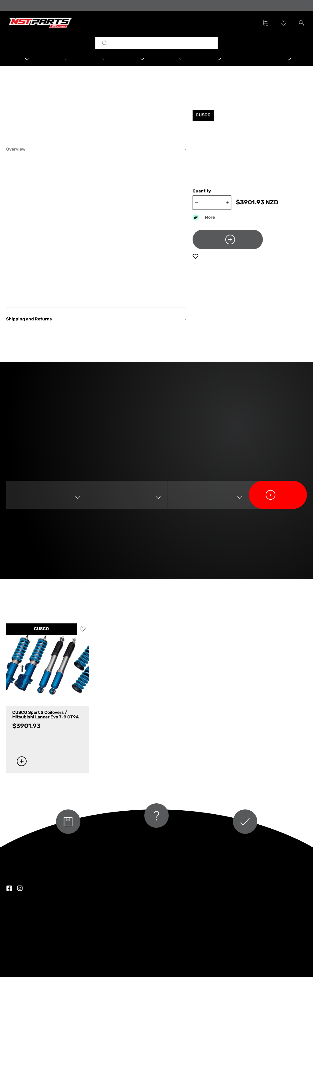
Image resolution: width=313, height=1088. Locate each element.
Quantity (202, 197)
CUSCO (41, 740)
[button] (33, 59)
